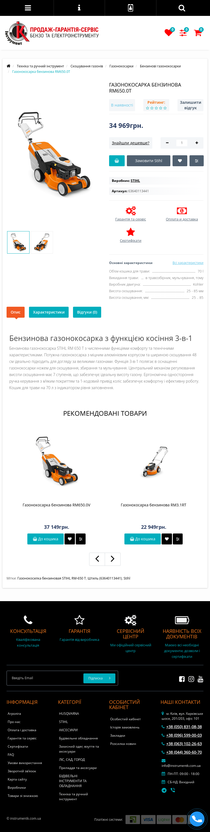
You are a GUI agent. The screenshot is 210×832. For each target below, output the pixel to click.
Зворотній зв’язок (22, 771)
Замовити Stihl (148, 160)
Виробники (17, 787)
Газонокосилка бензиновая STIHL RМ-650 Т (52, 578)
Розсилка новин (123, 743)
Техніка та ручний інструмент (73, 796)
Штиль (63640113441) (105, 578)
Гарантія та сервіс (22, 738)
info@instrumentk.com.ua (181, 763)
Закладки (117, 735)
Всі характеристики (188, 262)
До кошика (45, 538)
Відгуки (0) (87, 312)
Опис (16, 312)
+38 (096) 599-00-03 (182, 735)
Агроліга (14, 713)
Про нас (14, 721)
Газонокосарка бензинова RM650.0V (57, 504)
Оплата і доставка (22, 730)
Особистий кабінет (125, 719)
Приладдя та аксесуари (78, 767)
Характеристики (49, 312)
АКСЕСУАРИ (68, 730)
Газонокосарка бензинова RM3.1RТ (153, 504)
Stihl (127, 578)
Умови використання (25, 763)
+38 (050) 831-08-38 (182, 726)
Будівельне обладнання (78, 738)
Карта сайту (17, 779)
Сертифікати (18, 746)
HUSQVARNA (69, 713)
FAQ (11, 754)
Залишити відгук (190, 105)
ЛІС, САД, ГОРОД (72, 759)
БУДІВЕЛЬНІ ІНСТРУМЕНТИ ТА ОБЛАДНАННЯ (73, 781)
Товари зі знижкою (23, 795)
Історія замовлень (124, 727)
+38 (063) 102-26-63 (182, 743)
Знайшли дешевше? (130, 142)
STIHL (63, 721)
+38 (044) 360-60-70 (182, 752)
